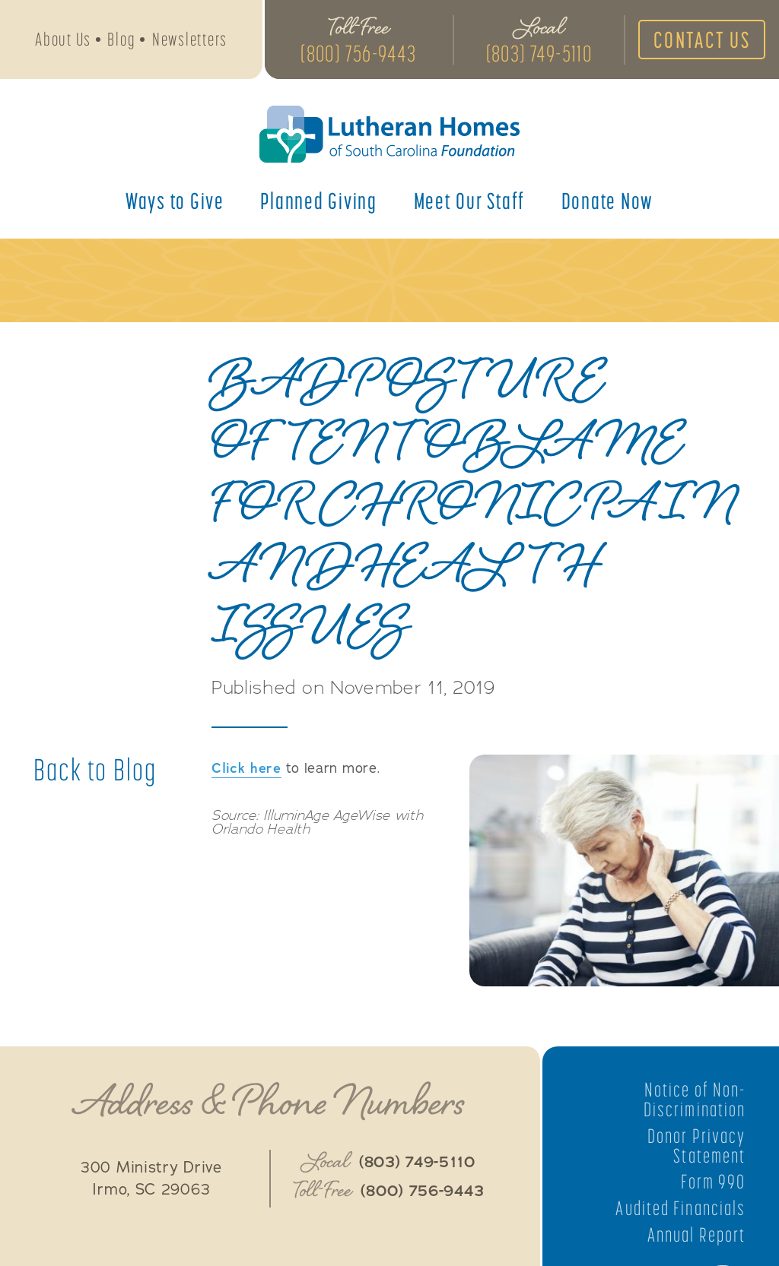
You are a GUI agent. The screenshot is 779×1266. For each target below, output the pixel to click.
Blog (121, 39)
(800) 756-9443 (358, 53)
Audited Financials (680, 1208)
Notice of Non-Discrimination (695, 1099)
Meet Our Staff (470, 200)
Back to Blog (95, 770)
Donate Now (607, 200)
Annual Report (696, 1235)
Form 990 (713, 1182)
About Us (63, 39)
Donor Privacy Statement (696, 1146)
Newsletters (189, 39)
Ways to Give (175, 200)
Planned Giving (318, 200)
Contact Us (702, 39)
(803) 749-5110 (539, 53)
